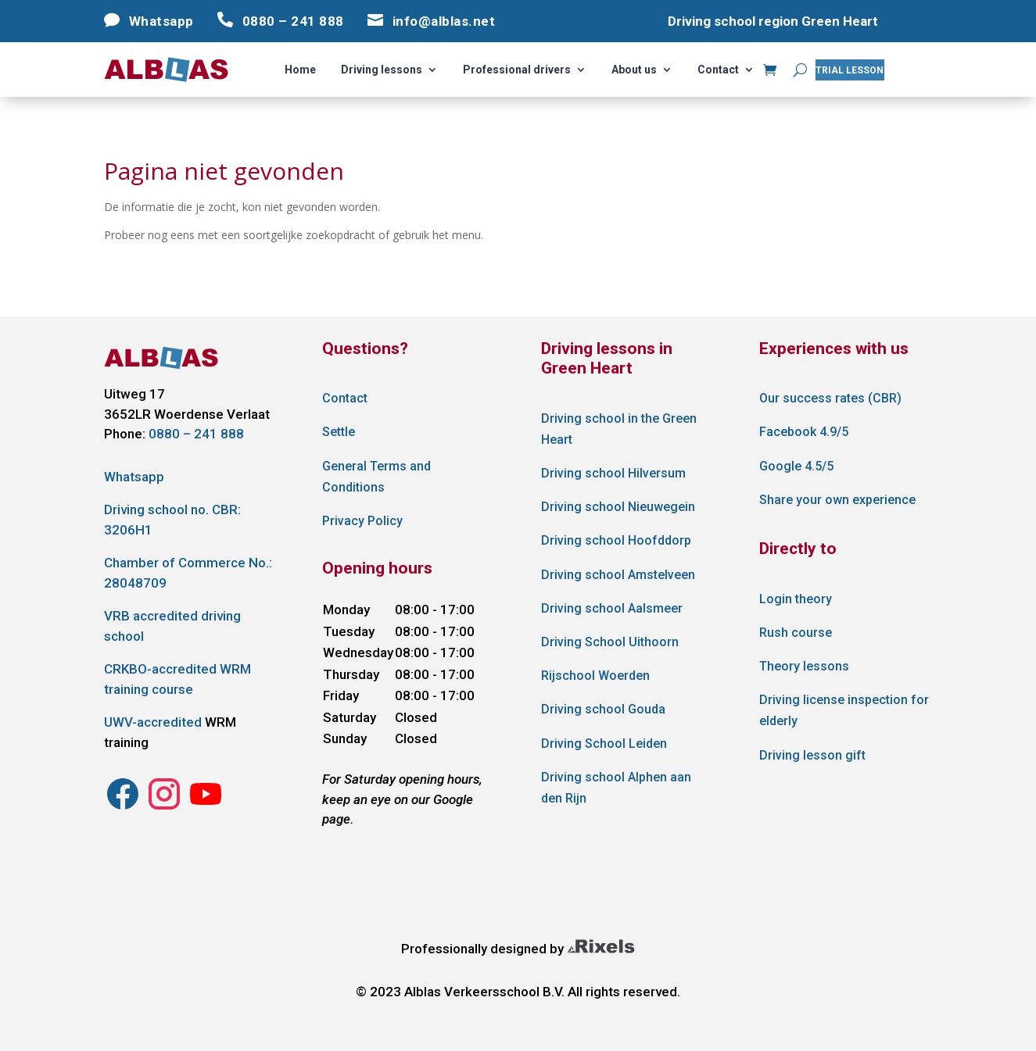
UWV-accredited (153, 722)
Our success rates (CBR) (830, 398)
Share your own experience (837, 499)
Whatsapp (134, 476)
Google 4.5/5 (796, 466)
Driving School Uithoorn (610, 642)
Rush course (795, 632)
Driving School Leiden (604, 743)
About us (634, 70)
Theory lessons (804, 666)
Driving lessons (381, 70)
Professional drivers (517, 70)
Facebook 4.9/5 (803, 431)
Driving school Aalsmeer (612, 608)
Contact (718, 70)
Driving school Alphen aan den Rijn (616, 788)
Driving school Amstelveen (618, 574)
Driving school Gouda (603, 709)
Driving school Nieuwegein (618, 506)
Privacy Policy (362, 520)
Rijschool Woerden (595, 675)
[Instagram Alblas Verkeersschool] (123, 808)
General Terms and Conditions (376, 477)
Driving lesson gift (812, 755)
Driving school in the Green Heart (619, 429)
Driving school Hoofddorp (616, 540)
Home (300, 70)
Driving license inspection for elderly (844, 710)
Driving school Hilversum (613, 473)
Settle (338, 431)
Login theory (795, 599)
